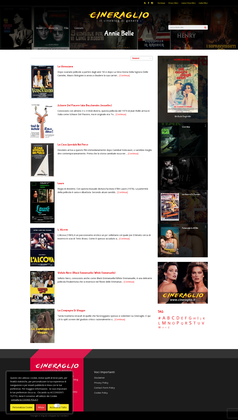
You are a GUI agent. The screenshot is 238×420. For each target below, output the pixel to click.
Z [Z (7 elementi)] (168, 327)
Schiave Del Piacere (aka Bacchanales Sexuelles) (85, 105)
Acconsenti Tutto (58, 407)
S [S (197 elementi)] (190, 323)
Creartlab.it (63, 416)
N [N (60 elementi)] (169, 323)
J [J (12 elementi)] (200, 318)
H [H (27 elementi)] (194, 318)
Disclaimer (161, 3)
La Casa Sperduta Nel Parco (73, 144)
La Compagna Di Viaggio (71, 310)
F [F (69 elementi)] (186, 318)
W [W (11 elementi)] (159, 327)
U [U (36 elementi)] (199, 323)
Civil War (186, 127)
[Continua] (124, 75)
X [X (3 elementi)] (163, 328)
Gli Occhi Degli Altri (183, 116)
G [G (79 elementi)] (190, 318)
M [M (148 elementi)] (164, 323)
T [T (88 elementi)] (194, 323)
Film (66, 28)
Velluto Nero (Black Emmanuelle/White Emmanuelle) (87, 272)
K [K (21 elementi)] (204, 318)
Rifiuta (41, 407)
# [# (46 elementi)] (159, 318)
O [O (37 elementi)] (173, 323)
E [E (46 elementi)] (182, 318)
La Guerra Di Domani (191, 194)
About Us (53, 28)
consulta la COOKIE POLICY (24, 399)
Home (39, 28)
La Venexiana (65, 66)
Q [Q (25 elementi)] (182, 323)
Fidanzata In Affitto (190, 228)
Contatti (78, 28)
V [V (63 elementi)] (203, 323)
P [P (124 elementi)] (178, 323)
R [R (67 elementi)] (186, 323)
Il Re (184, 160)
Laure (61, 183)
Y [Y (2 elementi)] (165, 328)
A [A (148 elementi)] (164, 318)
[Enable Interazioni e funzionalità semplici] (57, 405)
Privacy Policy (173, 3)
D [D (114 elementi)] (177, 318)
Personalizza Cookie (22, 407)
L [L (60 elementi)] (159, 323)
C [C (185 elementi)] (173, 318)
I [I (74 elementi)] (198, 318)
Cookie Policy (203, 3)
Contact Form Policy (188, 3)
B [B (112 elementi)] (168, 318)
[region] (39, 392)
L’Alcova (63, 229)
